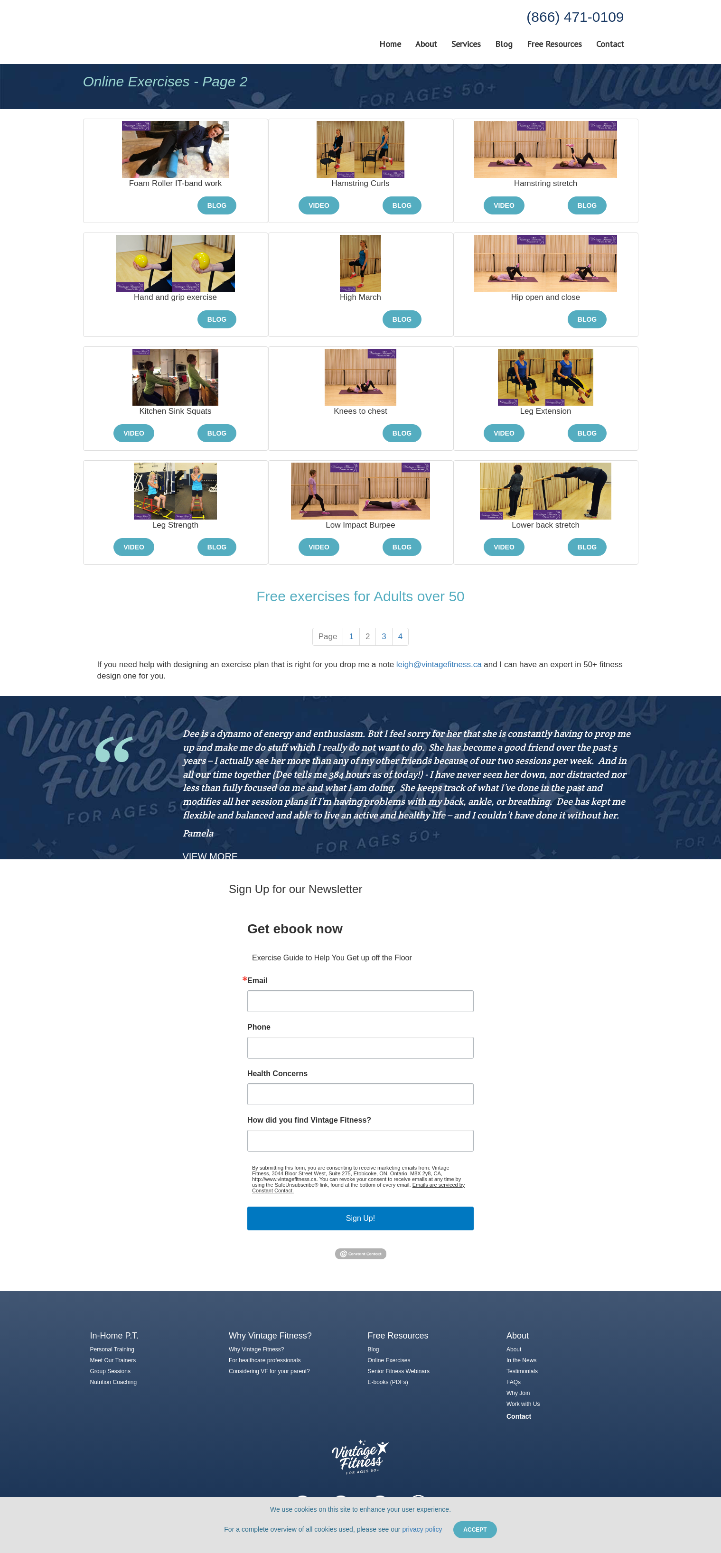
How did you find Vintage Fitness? (309, 1120)
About (426, 44)
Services (466, 44)
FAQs (513, 1382)
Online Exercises (389, 1360)
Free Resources (554, 44)
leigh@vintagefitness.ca (439, 664)
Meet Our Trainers (113, 1360)
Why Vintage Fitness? (256, 1349)
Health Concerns (277, 1074)
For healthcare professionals (264, 1360)
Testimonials (522, 1371)
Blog (504, 44)
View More (210, 856)
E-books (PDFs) (388, 1382)
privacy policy (422, 1529)
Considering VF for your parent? (269, 1371)
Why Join (518, 1393)
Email (257, 981)
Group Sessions (110, 1371)
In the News (521, 1360)
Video (319, 205)
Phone (259, 1027)
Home (390, 44)
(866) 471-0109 (575, 17)
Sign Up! (360, 1218)
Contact (610, 44)
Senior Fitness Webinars (399, 1371)
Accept (475, 1529)
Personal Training (112, 1349)
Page (327, 636)
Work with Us (523, 1404)
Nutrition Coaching (113, 1382)
